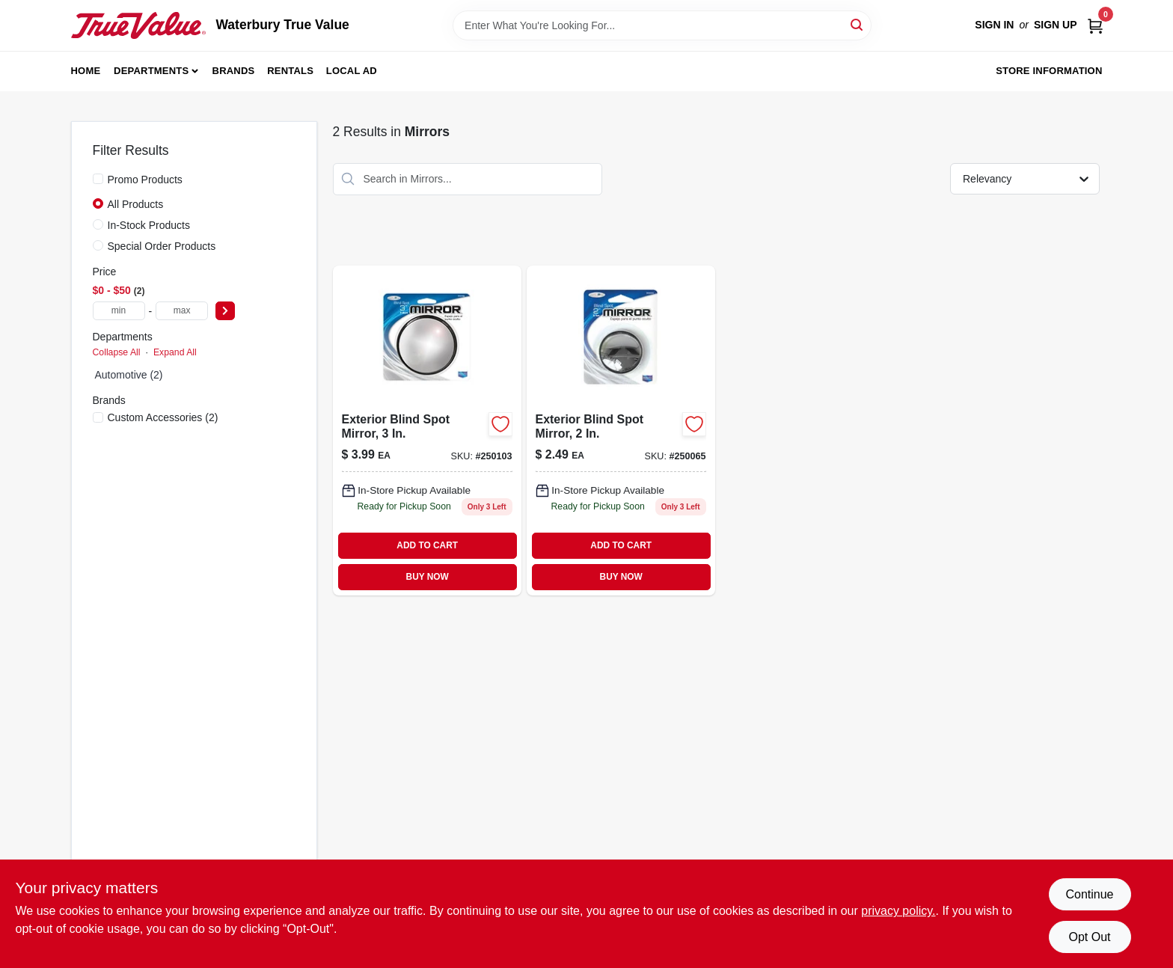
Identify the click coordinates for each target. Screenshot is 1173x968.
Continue (1089, 894)
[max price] (182, 310)
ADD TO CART (427, 545)
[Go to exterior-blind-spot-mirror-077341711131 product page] (427, 430)
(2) (163, 417)
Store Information (1049, 70)
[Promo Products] (98, 179)
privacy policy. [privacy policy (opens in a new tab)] (898, 910)
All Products (136, 204)
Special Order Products (162, 246)
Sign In (994, 25)
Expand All (175, 352)
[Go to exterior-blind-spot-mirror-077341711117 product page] (621, 430)
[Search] (858, 24)
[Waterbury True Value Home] (138, 25)
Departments (151, 70)
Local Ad (351, 70)
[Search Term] (662, 25)
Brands (233, 70)
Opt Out (1089, 937)
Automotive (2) (129, 375)
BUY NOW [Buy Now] (427, 577)
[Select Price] (225, 310)
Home (86, 70)
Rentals (290, 70)
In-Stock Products (149, 225)
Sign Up (1055, 25)
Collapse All (117, 352)
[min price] (119, 310)
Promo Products (145, 179)
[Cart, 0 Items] (1095, 25)
